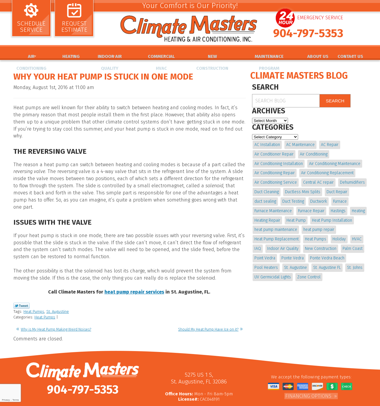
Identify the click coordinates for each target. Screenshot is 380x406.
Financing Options (308, 370)
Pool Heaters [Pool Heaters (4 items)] (266, 261)
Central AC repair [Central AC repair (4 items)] (318, 180)
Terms (15, 400)
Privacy (6, 400)
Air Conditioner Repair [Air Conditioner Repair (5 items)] (274, 153)
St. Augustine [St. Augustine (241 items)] (295, 261)
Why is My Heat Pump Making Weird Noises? (56, 305)
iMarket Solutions (213, 402)
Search (335, 100)
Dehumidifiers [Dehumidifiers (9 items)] (351, 180)
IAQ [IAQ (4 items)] (257, 243)
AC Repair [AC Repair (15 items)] (329, 144)
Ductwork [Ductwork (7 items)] (318, 198)
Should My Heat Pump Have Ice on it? (208, 305)
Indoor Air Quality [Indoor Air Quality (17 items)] (282, 243)
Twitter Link (21, 282)
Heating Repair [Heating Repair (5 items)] (267, 216)
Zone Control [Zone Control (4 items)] (308, 270)
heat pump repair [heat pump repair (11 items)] (318, 225)
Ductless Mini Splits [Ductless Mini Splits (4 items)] (302, 189)
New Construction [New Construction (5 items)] (320, 243)
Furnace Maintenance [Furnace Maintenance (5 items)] (273, 207)
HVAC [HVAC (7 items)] (356, 234)
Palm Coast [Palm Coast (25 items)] (352, 243)
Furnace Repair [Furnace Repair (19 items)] (311, 207)
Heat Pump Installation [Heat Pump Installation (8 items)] (331, 216)
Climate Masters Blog (299, 75)
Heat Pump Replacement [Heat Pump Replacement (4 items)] (276, 234)
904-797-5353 (308, 38)
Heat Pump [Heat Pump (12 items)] (295, 216)
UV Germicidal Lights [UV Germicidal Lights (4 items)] (272, 270)
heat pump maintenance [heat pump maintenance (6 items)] (275, 225)
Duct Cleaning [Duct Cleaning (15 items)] (266, 189)
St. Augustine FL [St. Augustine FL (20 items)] (326, 261)
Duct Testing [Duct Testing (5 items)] (293, 198)
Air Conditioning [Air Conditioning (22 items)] (313, 153)
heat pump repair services (134, 269)
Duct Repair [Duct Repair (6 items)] (336, 189)
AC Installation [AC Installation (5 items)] (267, 144)
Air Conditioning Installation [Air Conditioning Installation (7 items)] (278, 162)
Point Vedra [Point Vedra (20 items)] (264, 252)
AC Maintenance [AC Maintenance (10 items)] (300, 144)
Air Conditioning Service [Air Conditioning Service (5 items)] (275, 180)
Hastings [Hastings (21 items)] (337, 207)
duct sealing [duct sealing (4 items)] (265, 198)
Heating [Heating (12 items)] (357, 207)
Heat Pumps (33, 288)
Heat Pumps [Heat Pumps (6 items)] (315, 234)
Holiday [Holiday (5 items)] (338, 234)
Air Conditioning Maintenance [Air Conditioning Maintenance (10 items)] (334, 162)
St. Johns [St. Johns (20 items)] (354, 261)
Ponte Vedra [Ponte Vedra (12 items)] (292, 252)
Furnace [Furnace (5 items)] (339, 198)
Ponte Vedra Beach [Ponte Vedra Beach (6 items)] (326, 252)
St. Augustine (57, 288)
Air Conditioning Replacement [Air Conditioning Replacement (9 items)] (327, 171)
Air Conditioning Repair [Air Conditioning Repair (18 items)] (274, 171)
